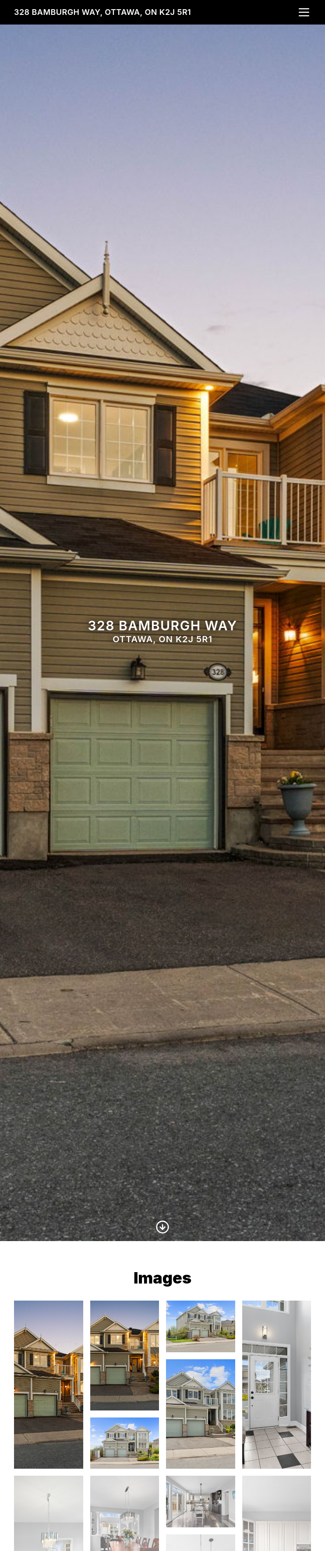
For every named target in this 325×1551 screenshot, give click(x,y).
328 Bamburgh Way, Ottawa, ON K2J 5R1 (102, 12)
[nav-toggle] (304, 12)
